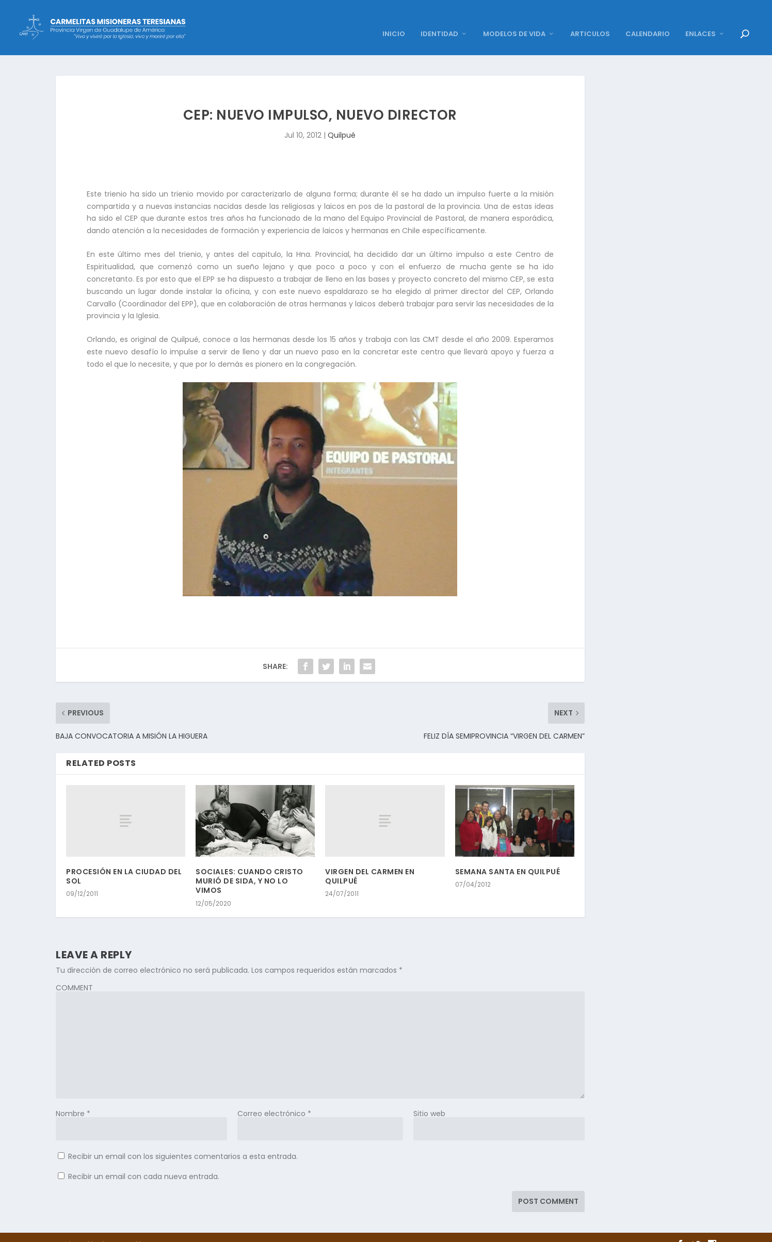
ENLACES (700, 20)
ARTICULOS (590, 20)
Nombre (73, 1099)
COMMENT (74, 973)
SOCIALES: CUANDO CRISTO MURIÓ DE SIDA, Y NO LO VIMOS (249, 867)
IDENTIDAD (439, 20)
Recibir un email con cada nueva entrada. (143, 1162)
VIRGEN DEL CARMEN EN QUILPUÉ (369, 862)
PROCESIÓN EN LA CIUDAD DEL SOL (124, 862)
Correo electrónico (274, 1099)
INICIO (393, 20)
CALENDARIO (647, 20)
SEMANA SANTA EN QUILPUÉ (507, 858)
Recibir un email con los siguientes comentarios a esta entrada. (183, 1142)
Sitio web (429, 1099)
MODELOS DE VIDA (514, 20)
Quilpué (342, 121)
